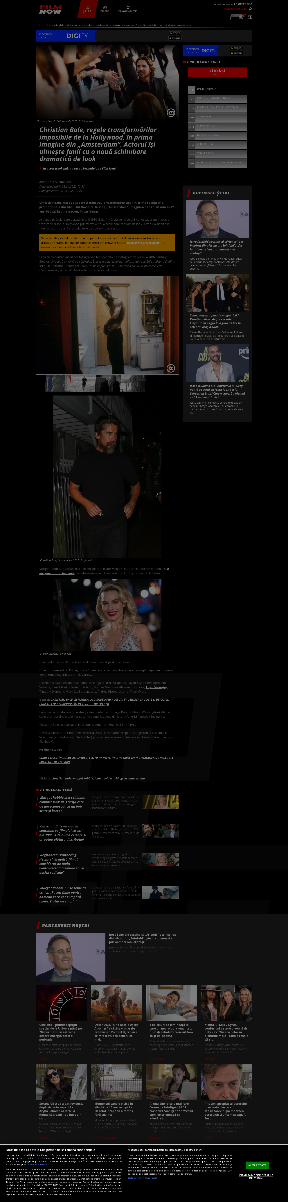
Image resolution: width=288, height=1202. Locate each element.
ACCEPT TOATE (257, 1165)
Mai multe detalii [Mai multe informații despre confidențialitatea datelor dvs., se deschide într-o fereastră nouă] (37, 1164)
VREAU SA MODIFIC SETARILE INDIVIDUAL (256, 1176)
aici (28, 1185)
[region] (144, 1173)
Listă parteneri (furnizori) (142, 1177)
